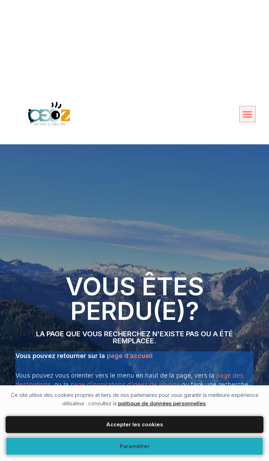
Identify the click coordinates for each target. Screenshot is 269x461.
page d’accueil (130, 355)
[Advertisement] (134, 49)
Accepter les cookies (134, 424)
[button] (247, 114)
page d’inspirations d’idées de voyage (125, 384)
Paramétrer (135, 446)
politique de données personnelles (162, 403)
